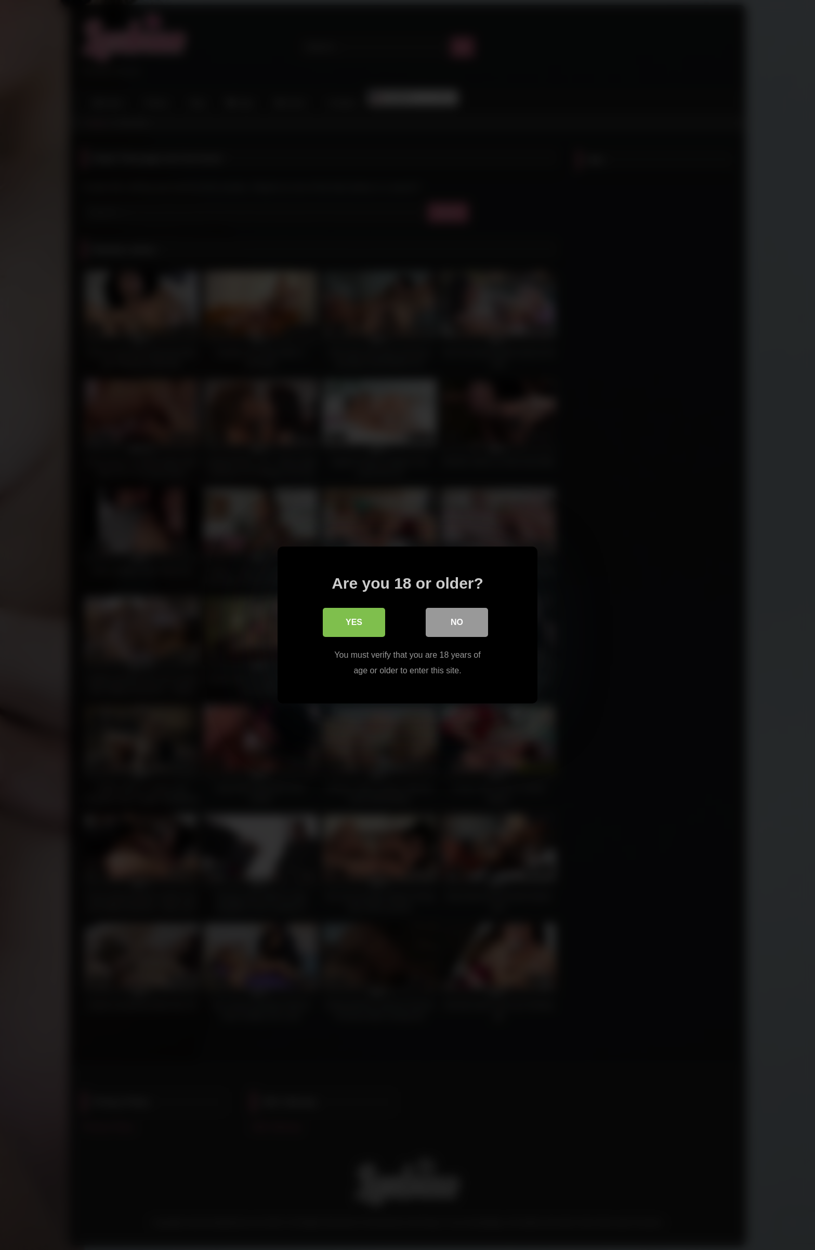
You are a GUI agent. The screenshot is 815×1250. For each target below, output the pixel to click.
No (457, 622)
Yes (354, 622)
